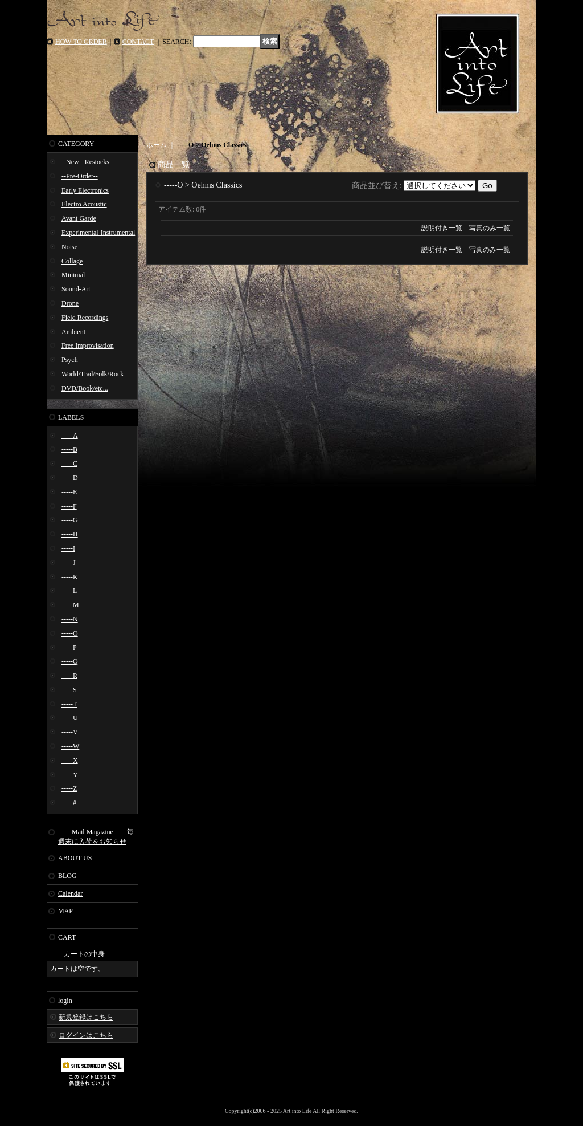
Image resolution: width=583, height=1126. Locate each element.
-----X (69, 761)
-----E (69, 492)
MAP (65, 911)
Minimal (73, 275)
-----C (69, 464)
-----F (69, 506)
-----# (68, 803)
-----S (69, 690)
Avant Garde (78, 218)
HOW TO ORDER (81, 42)
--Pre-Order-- (79, 176)
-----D (69, 478)
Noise (69, 247)
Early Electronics (85, 190)
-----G (69, 520)
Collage (72, 261)
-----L (69, 591)
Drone (70, 303)
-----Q (69, 661)
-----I (68, 548)
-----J (68, 563)
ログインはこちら (86, 1035)
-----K (69, 577)
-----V (69, 732)
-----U (69, 718)
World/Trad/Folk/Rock (92, 374)
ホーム (156, 145)
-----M (70, 605)
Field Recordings (84, 318)
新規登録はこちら (86, 1017)
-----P (69, 648)
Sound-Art (76, 289)
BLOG (67, 876)
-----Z (69, 788)
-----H (69, 534)
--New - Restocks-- (87, 162)
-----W (70, 746)
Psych (69, 360)
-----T (69, 704)
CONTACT (138, 42)
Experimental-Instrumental (98, 233)
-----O (69, 633)
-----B (69, 449)
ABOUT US (75, 858)
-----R (69, 676)
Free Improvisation (87, 345)
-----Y (69, 775)
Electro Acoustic (84, 204)
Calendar (70, 893)
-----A (69, 436)
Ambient (73, 332)
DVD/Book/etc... (84, 388)
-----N (69, 619)
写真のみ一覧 (489, 228)
